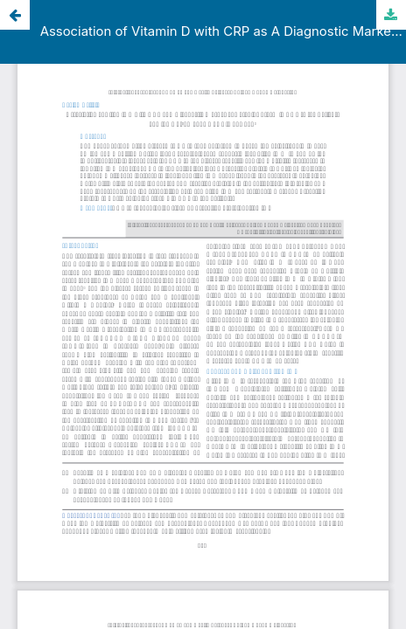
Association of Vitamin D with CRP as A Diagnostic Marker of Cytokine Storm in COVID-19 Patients (223, 31)
